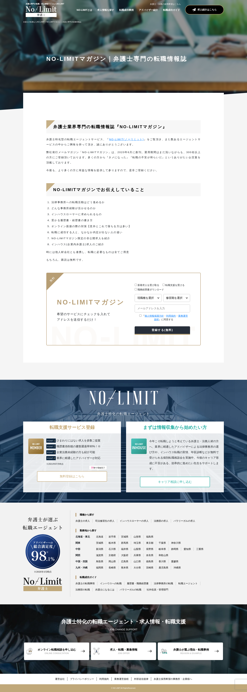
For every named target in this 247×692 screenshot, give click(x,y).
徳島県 (149, 561)
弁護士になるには (104, 589)
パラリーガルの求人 (184, 520)
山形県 (137, 536)
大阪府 (124, 555)
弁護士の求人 (82, 520)
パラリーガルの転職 (130, 589)
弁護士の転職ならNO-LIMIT (33, 22)
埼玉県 (137, 542)
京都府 (112, 555)
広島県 (124, 561)
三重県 (199, 549)
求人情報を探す (105, 10)
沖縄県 (177, 567)
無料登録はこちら (83, 474)
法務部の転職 (82, 589)
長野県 (149, 549)
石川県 (112, 549)
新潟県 (99, 549)
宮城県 (124, 536)
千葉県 (162, 542)
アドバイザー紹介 (148, 10)
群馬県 (124, 542)
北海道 (99, 536)
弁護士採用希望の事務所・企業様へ (173, 679)
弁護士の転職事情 (85, 583)
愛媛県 (174, 561)
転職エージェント (188, 583)
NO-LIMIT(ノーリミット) (126, 139)
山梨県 (137, 549)
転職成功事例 (126, 10)
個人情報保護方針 (154, 315)
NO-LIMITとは (84, 10)
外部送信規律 (141, 679)
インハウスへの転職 (111, 583)
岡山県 (112, 561)
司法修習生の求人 (104, 520)
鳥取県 (99, 561)
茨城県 (99, 542)
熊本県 (124, 567)
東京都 (149, 542)
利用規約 (171, 315)
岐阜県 (162, 549)
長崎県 (112, 567)
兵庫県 (137, 555)
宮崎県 (149, 567)
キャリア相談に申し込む (175, 482)
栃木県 (112, 542)
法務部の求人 (161, 520)
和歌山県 (163, 555)
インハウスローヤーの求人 (134, 520)
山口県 (137, 561)
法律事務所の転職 (163, 583)
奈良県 (149, 555)
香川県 (162, 561)
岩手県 (112, 536)
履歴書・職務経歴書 (138, 583)
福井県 (124, 549)
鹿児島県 (163, 567)
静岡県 (174, 549)
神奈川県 (176, 542)
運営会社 (60, 679)
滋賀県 (99, 555)
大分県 (137, 567)
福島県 (149, 536)
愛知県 (187, 549)
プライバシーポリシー (82, 679)
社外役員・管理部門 (157, 589)
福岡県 (99, 567)
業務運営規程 (121, 679)
